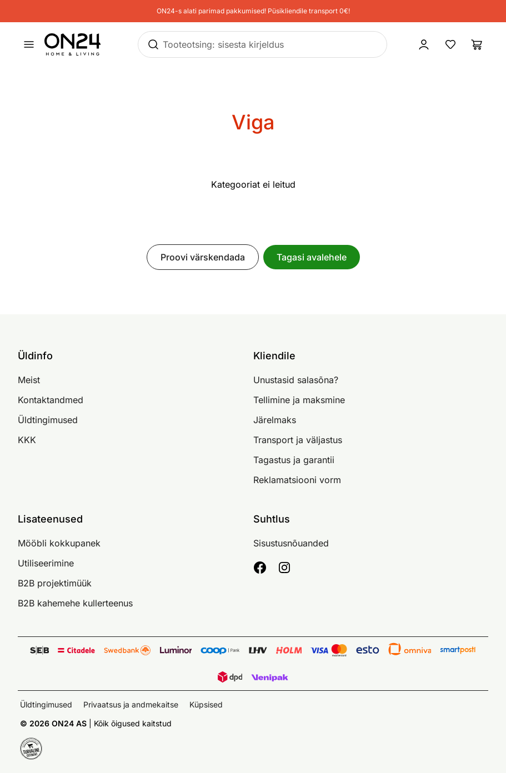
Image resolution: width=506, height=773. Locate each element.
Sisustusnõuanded (291, 543)
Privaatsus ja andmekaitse (130, 704)
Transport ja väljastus (297, 439)
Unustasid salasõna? (295, 379)
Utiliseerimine (46, 563)
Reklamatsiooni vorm (297, 479)
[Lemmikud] (450, 44)
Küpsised (206, 704)
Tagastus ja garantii (293, 459)
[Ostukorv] (477, 44)
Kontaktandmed (50, 399)
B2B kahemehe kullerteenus (75, 603)
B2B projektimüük (55, 583)
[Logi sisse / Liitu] (424, 44)
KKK (27, 439)
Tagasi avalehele (312, 257)
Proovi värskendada (203, 257)
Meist (29, 379)
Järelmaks (274, 419)
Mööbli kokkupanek (59, 543)
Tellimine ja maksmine (299, 399)
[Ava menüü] (29, 44)
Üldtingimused (48, 419)
